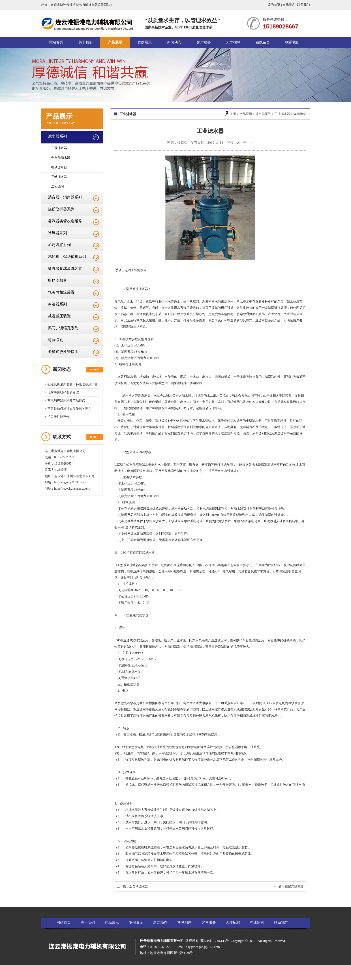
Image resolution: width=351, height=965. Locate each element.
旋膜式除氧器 (294, 886)
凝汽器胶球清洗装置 (65, 268)
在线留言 (289, 4)
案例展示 (144, 42)
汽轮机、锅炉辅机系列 (67, 257)
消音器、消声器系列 (65, 197)
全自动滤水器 (60, 157)
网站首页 (56, 42)
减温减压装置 (59, 316)
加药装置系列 (59, 245)
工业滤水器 (59, 148)
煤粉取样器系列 (61, 209)
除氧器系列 (57, 233)
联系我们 (303, 4)
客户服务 (204, 42)
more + (94, 369)
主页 (233, 114)
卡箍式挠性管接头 (63, 352)
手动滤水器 (59, 177)
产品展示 (115, 42)
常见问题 (184, 922)
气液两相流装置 (61, 292)
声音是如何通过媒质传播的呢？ (69, 408)
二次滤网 (57, 186)
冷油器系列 (57, 304)
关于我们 (85, 42)
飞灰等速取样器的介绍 (63, 392)
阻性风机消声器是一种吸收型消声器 (72, 384)
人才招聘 (233, 42)
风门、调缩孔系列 (63, 328)
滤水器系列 (57, 136)
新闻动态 (174, 42)
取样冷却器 (57, 280)
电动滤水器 (59, 167)
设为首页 (274, 4)
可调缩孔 (55, 340)
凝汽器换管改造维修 (65, 221)
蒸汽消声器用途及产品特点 (66, 400)
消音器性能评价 (58, 416)
